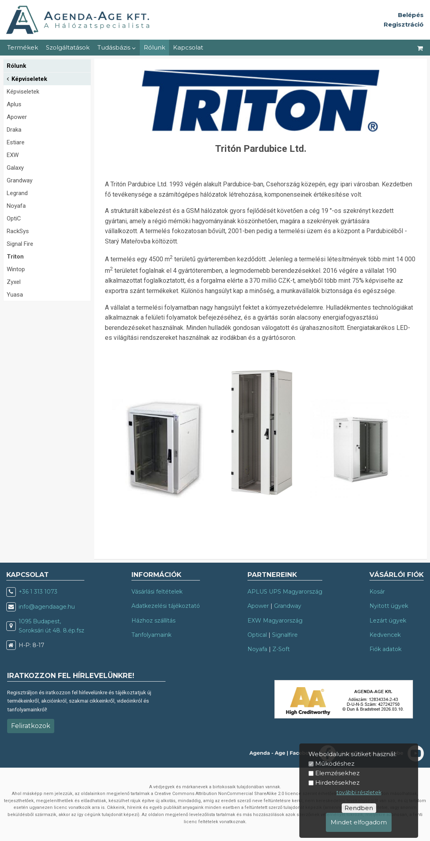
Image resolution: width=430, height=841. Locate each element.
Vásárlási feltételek (157, 591)
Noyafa (16, 205)
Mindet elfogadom (359, 822)
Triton (15, 256)
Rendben (358, 808)
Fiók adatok (385, 649)
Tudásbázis (116, 47)
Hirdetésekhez (337, 782)
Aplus (14, 104)
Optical (257, 634)
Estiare (16, 142)
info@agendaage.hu (47, 606)
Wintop (16, 269)
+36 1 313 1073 (38, 591)
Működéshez (334, 763)
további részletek (359, 792)
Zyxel (14, 281)
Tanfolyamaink (151, 634)
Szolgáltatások (67, 47)
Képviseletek (27, 78)
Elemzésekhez (337, 773)
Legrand (17, 193)
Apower (17, 117)
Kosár (377, 591)
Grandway (19, 180)
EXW (13, 155)
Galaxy (15, 167)
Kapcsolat (188, 47)
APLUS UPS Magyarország (284, 591)
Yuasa (15, 294)
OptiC (14, 218)
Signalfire (285, 634)
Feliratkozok (30, 726)
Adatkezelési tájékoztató (165, 605)
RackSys (18, 231)
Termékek (22, 47)
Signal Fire (20, 243)
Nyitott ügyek (388, 605)
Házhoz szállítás (153, 620)
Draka (14, 129)
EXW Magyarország (275, 620)
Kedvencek (385, 634)
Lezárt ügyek (387, 620)
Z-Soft (281, 649)
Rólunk (154, 47)
